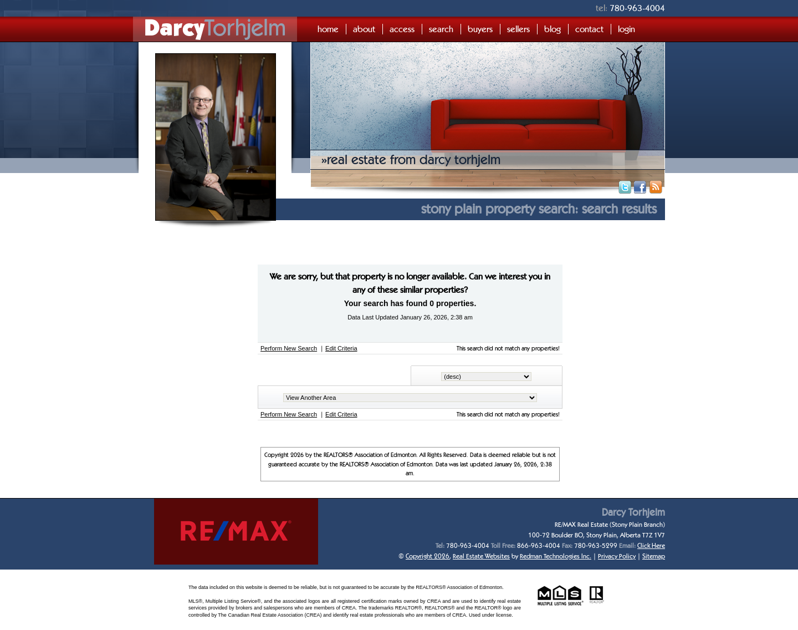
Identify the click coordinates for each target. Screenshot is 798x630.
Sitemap (653, 556)
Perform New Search (288, 348)
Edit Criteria (341, 348)
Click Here (651, 545)
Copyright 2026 (427, 556)
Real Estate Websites (481, 556)
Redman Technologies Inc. (555, 556)
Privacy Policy (617, 556)
